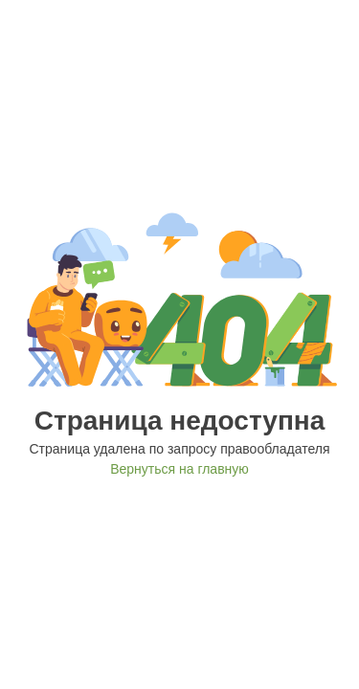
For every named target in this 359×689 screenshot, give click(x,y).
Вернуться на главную (179, 469)
